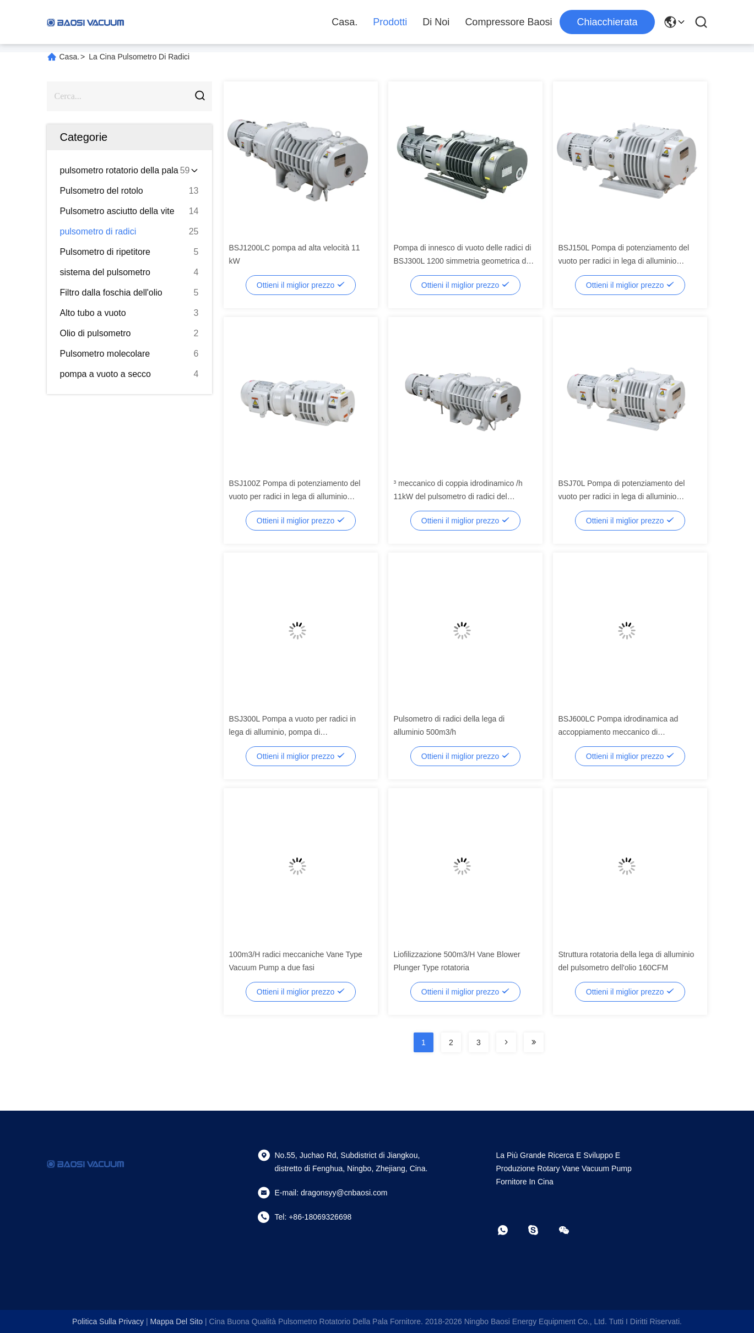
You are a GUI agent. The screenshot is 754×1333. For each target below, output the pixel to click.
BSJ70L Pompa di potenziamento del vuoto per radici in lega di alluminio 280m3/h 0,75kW (621, 496)
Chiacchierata (607, 22)
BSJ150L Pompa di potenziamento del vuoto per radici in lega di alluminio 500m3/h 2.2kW (624, 260)
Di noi (435, 22)
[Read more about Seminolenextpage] (506, 1042)
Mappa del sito (176, 1321)
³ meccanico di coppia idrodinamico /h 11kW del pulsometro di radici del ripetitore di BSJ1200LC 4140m (458, 496)
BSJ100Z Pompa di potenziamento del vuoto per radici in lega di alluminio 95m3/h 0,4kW (295, 496)
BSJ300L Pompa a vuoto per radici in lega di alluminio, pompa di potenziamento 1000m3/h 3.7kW (292, 732)
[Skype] (541, 1230)
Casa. (344, 22)
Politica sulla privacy (108, 1321)
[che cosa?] (510, 1230)
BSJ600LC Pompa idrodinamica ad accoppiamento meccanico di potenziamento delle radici (618, 732)
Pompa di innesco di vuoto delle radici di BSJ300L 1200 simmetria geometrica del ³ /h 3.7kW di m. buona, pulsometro (463, 260)
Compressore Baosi (508, 22)
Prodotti (390, 22)
